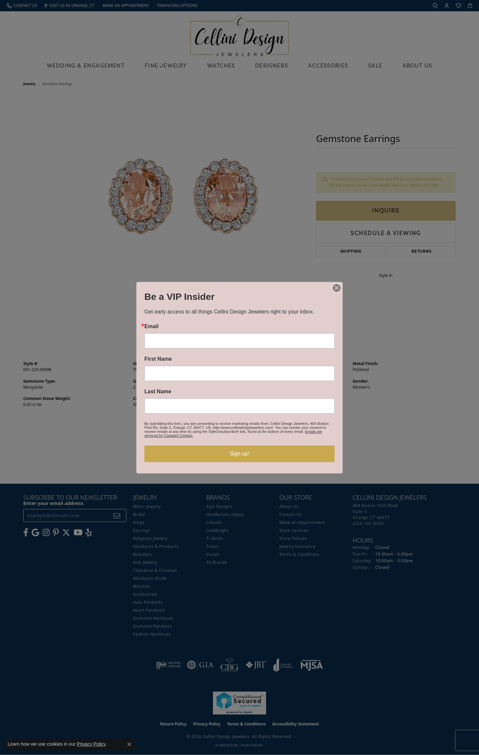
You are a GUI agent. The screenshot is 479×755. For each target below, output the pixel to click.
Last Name (157, 391)
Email (151, 326)
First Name (158, 359)
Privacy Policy (91, 744)
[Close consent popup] (129, 744)
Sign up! (239, 453)
